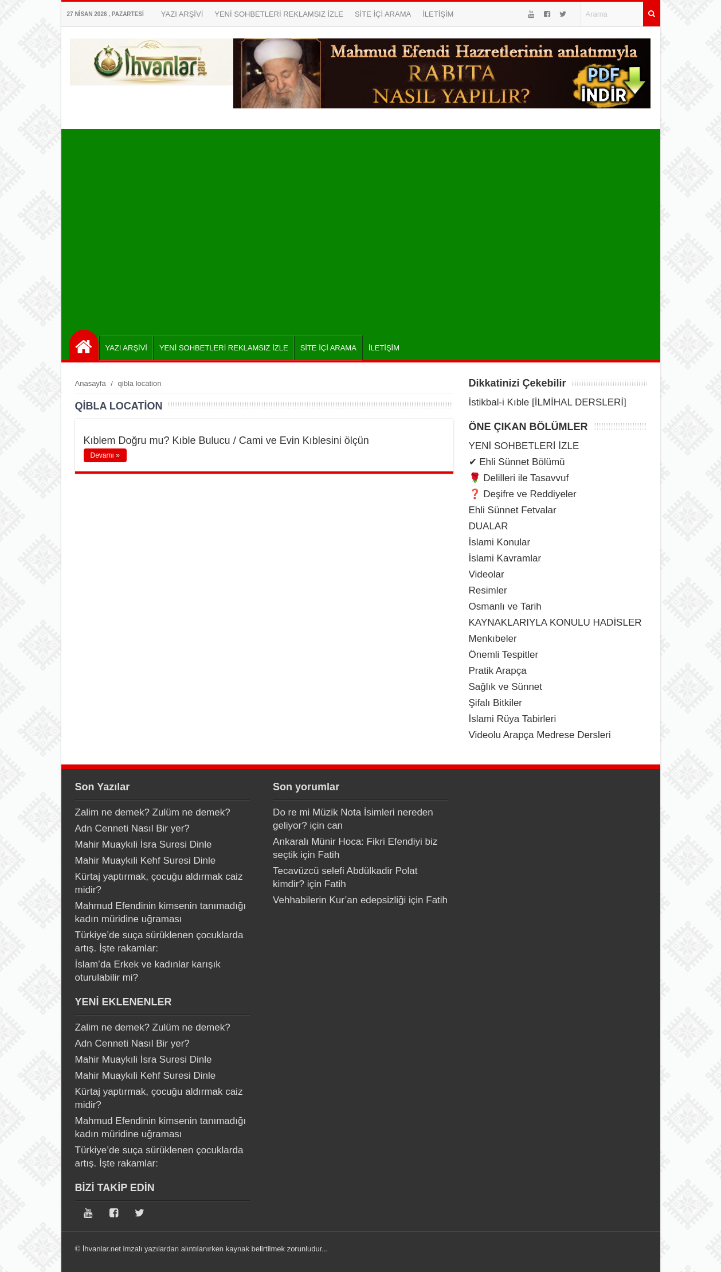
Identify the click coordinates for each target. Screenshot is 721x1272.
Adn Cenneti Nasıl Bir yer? (132, 828)
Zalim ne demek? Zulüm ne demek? (152, 812)
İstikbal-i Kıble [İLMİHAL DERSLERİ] (547, 402)
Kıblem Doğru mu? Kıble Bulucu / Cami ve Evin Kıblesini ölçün (226, 440)
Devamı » (105, 455)
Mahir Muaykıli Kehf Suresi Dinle (145, 860)
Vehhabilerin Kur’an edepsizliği (339, 900)
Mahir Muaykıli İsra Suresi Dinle (143, 844)
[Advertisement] (363, 226)
